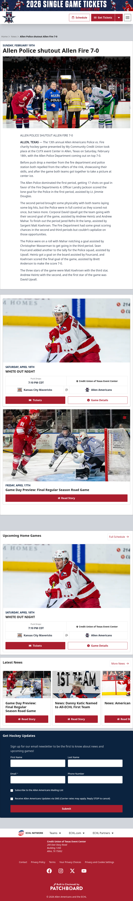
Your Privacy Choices (70, 862)
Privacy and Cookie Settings (99, 862)
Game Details (97, 400)
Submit (66, 809)
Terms (52, 862)
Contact (23, 862)
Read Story (66, 498)
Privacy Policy (38, 862)
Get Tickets (103, 17)
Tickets (35, 400)
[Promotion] (66, 5)
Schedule (79, 17)
